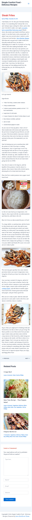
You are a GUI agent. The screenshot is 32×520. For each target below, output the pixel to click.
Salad (9, 407)
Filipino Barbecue (10, 432)
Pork (14, 436)
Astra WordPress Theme (22, 516)
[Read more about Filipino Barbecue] (16, 421)
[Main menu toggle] (28, 3)
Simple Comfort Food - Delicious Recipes (12, 3)
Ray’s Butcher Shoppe (23, 38)
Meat (14, 375)
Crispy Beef (8, 372)
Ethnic (25, 405)
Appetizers (15, 405)
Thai (15, 407)
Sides (12, 407)
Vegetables (19, 407)
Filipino (23, 435)
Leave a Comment (8, 375)
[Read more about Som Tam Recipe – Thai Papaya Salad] (16, 388)
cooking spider (6, 288)
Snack (16, 436)
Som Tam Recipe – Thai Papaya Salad (15, 401)
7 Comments (7, 435)
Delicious (21, 405)
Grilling (5, 407)
